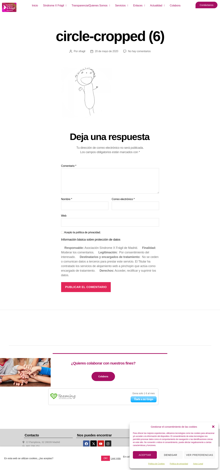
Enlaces (139, 5)
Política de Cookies (156, 464)
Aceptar (145, 454)
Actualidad (157, 5)
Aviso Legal (198, 464)
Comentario (68, 165)
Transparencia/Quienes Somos (91, 5)
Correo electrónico (123, 199)
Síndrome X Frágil (55, 5)
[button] (213, 426)
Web (64, 215)
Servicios (121, 5)
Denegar (170, 454)
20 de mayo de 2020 (106, 51)
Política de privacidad (179, 464)
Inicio (35, 5)
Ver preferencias (199, 454)
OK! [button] (105, 458)
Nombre (66, 199)
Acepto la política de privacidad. (81, 232)
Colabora (175, 5)
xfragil (81, 51)
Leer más (116, 458)
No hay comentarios (139, 51)
